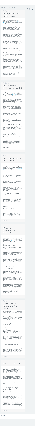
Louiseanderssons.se (4, 1)
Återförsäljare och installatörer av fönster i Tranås (11, 310)
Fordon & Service (29, 9)
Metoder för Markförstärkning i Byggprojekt (11, 235)
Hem (1, 422)
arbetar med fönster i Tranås (13, 334)
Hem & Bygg (5, 78)
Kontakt (4, 422)
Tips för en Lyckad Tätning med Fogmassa (11, 163)
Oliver (4, 10)
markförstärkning (13, 245)
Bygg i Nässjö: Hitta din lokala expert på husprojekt (12, 87)
